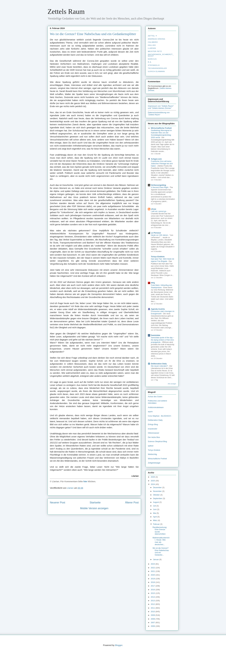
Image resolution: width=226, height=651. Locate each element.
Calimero (153, 42)
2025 (153, 481)
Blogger (118, 645)
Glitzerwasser (153, 433)
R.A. (150, 62)
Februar (156, 524)
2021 (153, 571)
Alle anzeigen (172, 384)
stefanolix (154, 65)
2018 (153, 582)
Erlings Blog (153, 424)
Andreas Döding (156, 39)
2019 (153, 579)
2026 (153, 477)
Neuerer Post (57, 502)
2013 (153, 600)
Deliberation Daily (159, 364)
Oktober (156, 495)
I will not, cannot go (159, 211)
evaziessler (152, 429)
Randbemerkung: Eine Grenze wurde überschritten (159, 530)
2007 (153, 622)
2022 (153, 568)
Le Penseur (156, 233)
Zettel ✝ (152, 36)
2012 (153, 604)
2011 (153, 608)
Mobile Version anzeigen (94, 508)
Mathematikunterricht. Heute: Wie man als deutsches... (161, 541)
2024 (153, 484)
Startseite (95, 502)
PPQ (153, 283)
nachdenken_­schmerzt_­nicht (161, 55)
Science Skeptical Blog (157, 441)
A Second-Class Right (160, 187)
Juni (155, 509)
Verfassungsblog (158, 185)
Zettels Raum (66, 11)
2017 (153, 586)
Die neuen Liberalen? (159, 366)
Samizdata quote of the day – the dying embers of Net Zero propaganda (162, 340)
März (155, 520)
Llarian (152, 48)
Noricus (152, 59)
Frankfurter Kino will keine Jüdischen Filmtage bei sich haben (162, 163)
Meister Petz (155, 51)
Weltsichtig (152, 454)
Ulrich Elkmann (156, 71)
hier (85, 481)
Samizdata (155, 335)
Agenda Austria (158, 309)
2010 (153, 611)
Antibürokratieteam (156, 407)
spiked (150, 446)
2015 (153, 593)
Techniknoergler (157, 68)
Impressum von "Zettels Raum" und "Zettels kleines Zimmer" (161, 107)
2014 (153, 597)
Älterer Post (132, 502)
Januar (156, 559)
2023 (153, 564)
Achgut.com (156, 159)
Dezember (157, 487)
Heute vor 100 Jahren (159, 235)
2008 (153, 619)
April (155, 517)
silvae (153, 209)
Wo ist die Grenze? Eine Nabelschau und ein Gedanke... (160, 551)
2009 (153, 615)
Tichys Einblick (157, 257)
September (158, 498)
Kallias (152, 45)
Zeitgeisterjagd (154, 463)
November (157, 491)
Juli (154, 506)
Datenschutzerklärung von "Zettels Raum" (159, 113)
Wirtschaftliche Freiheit (161, 128)
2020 (153, 575)
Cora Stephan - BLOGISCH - (160, 416)
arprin (150, 411)
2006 (153, 626)
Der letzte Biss (154, 437)
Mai (155, 513)
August (156, 502)
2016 (153, 590)
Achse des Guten (155, 396)
